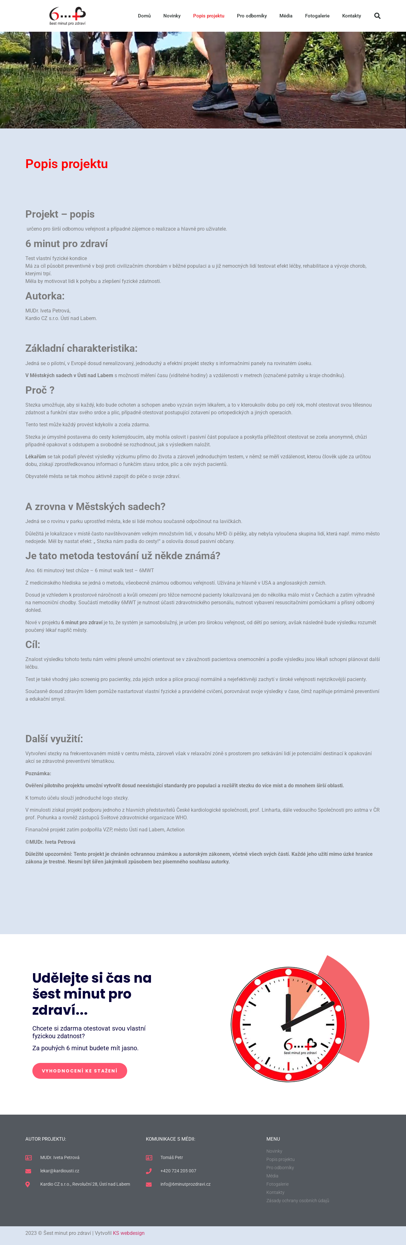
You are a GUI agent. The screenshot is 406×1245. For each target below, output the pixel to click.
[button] (377, 16)
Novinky (171, 16)
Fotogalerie (317, 16)
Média (285, 16)
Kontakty (351, 16)
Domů (144, 16)
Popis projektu (208, 16)
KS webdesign (129, 1233)
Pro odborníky (252, 16)
